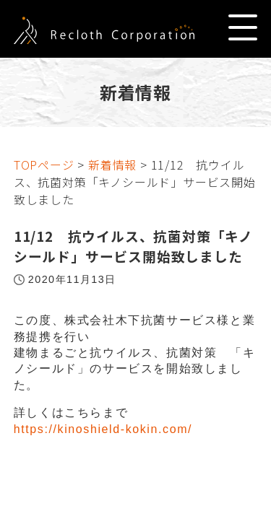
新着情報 (112, 164)
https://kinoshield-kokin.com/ (103, 429)
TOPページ (44, 164)
